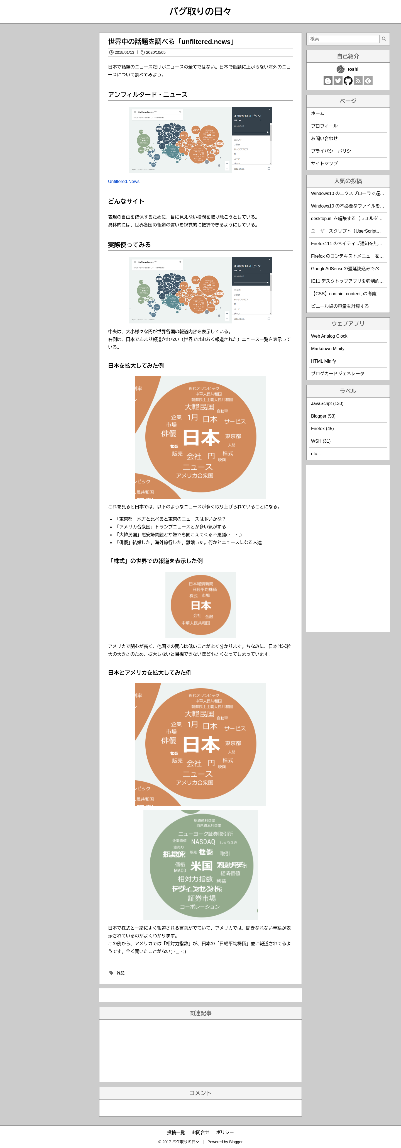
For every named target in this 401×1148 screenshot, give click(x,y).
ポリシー (225, 1132)
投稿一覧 (176, 1132)
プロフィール (324, 126)
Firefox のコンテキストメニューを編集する (354, 256)
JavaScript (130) (327, 403)
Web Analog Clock (329, 336)
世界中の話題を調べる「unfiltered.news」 (172, 41)
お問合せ (200, 1132)
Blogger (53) (323, 416)
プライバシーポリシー (333, 151)
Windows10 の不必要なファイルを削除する (354, 206)
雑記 (120, 973)
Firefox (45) (322, 428)
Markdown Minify (327, 348)
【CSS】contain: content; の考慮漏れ (348, 293)
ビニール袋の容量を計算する (340, 306)
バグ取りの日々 (200, 12)
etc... (316, 453)
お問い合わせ (324, 138)
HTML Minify (323, 361)
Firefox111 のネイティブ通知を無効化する (353, 243)
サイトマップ (324, 163)
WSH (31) (321, 441)
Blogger (236, 1142)
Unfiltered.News (124, 181)
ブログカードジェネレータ (338, 373)
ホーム (317, 113)
